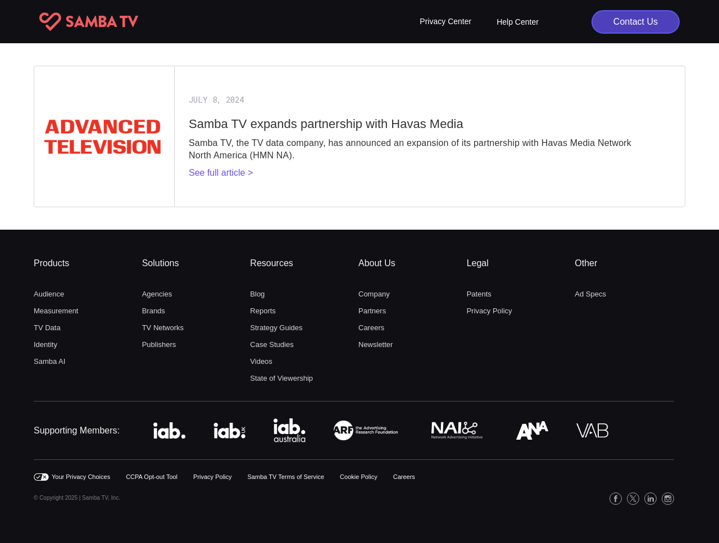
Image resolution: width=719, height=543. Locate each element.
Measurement (56, 311)
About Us (376, 263)
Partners (372, 311)
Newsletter (375, 344)
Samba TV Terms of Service (286, 476)
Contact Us (635, 21)
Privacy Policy (489, 311)
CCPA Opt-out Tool (152, 476)
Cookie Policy (358, 476)
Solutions (160, 263)
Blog (257, 294)
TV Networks (163, 327)
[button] (445, 22)
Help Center (518, 21)
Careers (371, 327)
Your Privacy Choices (81, 476)
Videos (261, 361)
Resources (271, 263)
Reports (263, 311)
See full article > (221, 172)
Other (586, 263)
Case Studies (271, 344)
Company (374, 294)
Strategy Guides (276, 327)
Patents (479, 294)
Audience (49, 294)
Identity (45, 344)
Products (51, 263)
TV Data (47, 327)
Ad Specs (590, 294)
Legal (478, 263)
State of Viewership (281, 378)
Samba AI (49, 361)
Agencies (157, 294)
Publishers (159, 344)
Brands (153, 311)
